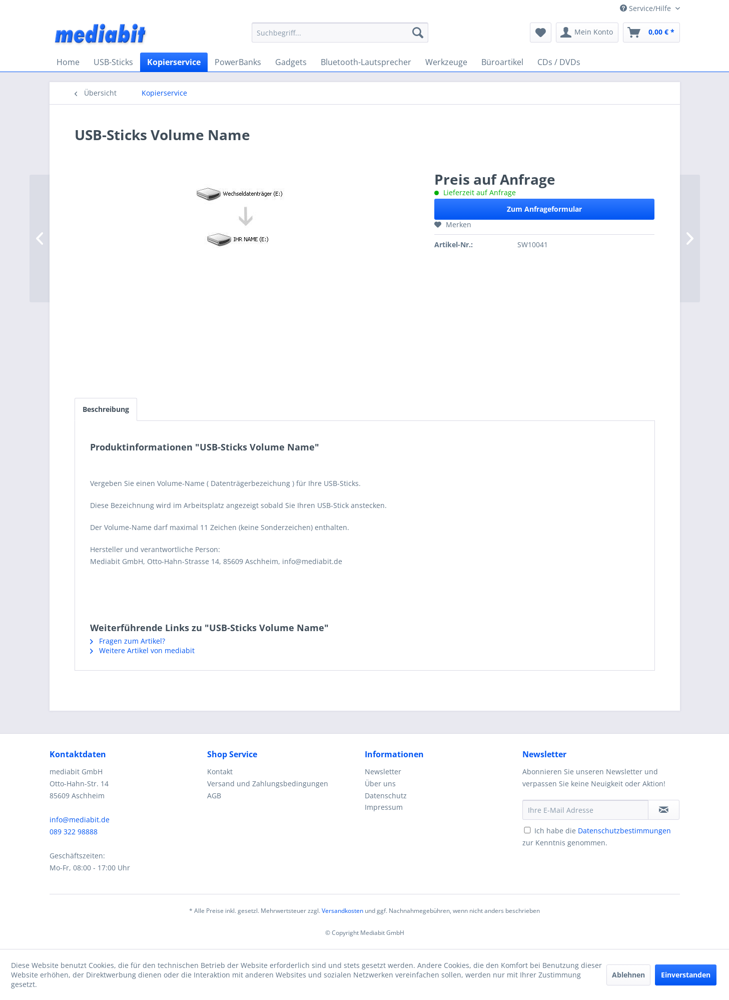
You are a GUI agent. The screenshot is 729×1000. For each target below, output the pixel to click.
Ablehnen (628, 974)
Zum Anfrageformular (544, 209)
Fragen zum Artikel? (127, 641)
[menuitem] (340, 33)
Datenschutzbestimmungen (624, 830)
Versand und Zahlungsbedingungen (267, 783)
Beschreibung (106, 409)
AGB (214, 795)
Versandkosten (342, 910)
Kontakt (220, 771)
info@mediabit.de (80, 819)
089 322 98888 (74, 831)
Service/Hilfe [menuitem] (646, 8)
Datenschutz (386, 795)
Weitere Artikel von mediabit (142, 650)
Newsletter (383, 771)
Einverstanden (685, 974)
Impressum (384, 807)
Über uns (380, 783)
